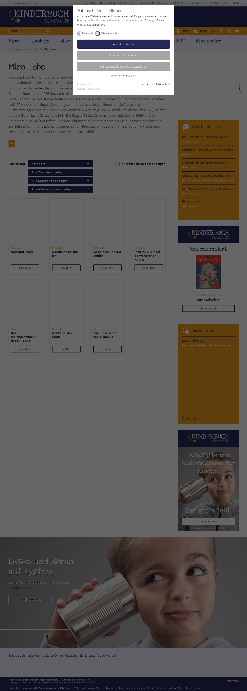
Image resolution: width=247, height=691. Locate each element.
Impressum (148, 84)
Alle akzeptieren (123, 44)
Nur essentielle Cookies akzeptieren (123, 66)
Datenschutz (163, 84)
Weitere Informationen (123, 75)
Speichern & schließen (123, 55)
